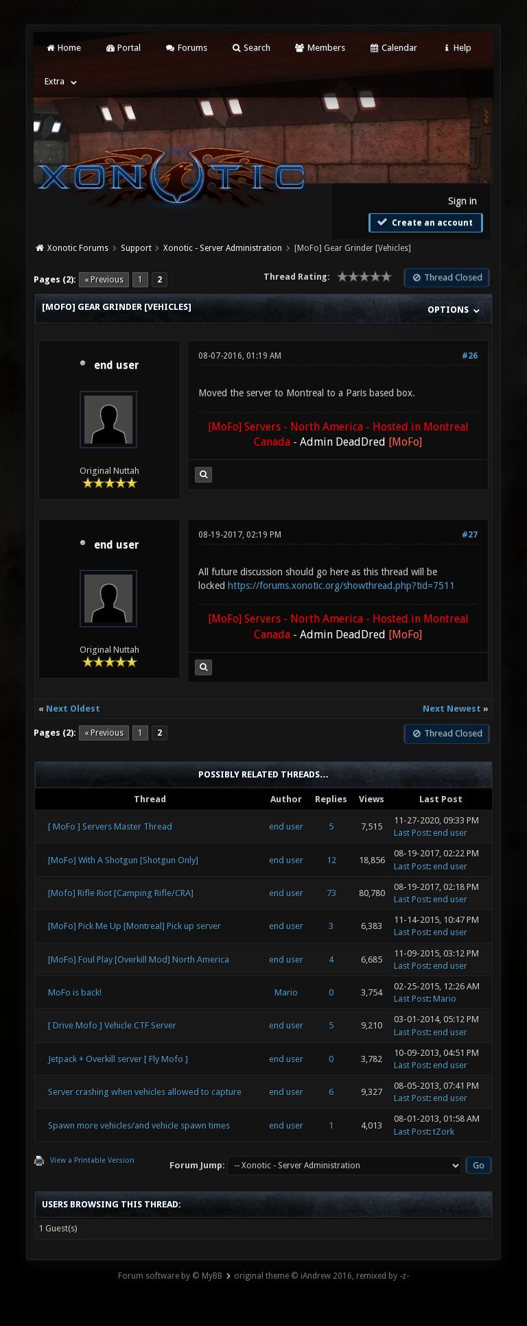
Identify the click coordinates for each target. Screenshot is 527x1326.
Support (136, 248)
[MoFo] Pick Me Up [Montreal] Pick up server (134, 926)
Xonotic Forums (77, 248)
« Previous (104, 280)
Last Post (411, 833)
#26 (470, 356)
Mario (286, 992)
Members (319, 48)
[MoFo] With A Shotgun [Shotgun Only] (123, 860)
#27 (470, 535)
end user (116, 365)
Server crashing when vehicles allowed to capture (145, 1092)
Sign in (462, 200)
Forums (186, 48)
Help (456, 48)
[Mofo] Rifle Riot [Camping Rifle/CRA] (121, 893)
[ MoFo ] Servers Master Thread (110, 826)
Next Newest (452, 708)
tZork (443, 1131)
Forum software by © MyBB (170, 1276)
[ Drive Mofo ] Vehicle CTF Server (112, 1025)
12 (331, 860)
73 (331, 893)
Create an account (424, 222)
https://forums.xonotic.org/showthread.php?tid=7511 (341, 585)
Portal (123, 48)
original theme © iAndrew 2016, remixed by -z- (321, 1276)
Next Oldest (73, 708)
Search (250, 48)
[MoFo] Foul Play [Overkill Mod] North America (138, 959)
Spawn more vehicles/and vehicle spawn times (139, 1125)
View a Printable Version (92, 1160)
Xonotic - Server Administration (222, 248)
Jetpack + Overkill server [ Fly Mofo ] (118, 1059)
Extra (55, 81)
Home (62, 48)
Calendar (393, 48)
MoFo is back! (75, 992)
